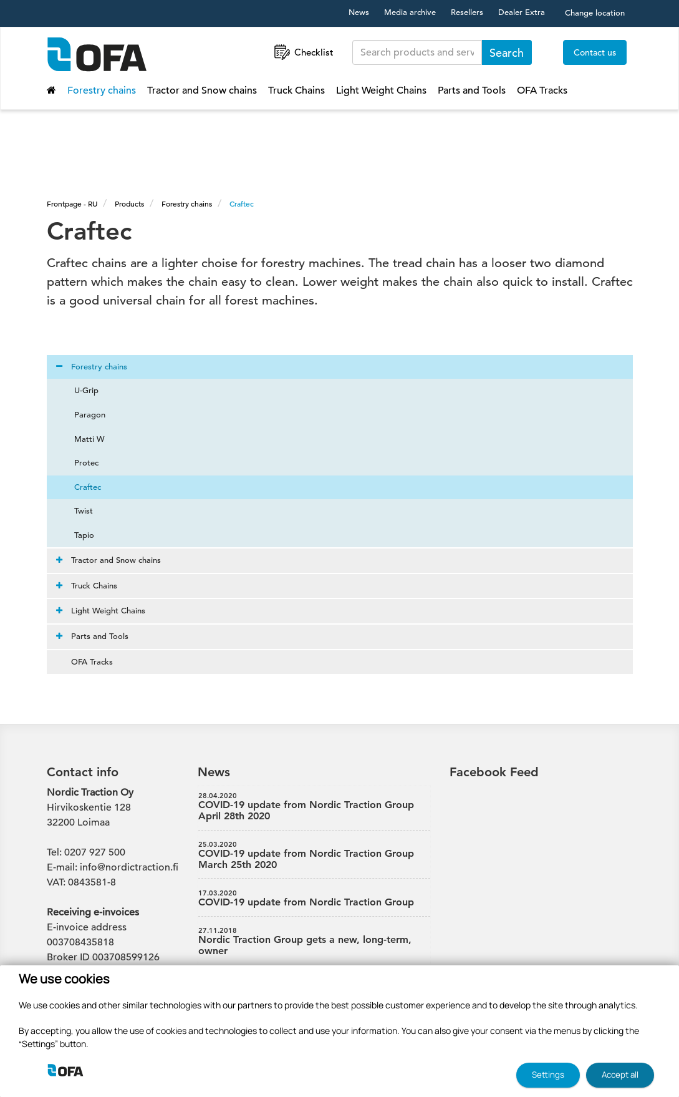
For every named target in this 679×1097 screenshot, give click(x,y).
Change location (595, 12)
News (359, 12)
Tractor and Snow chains (202, 90)
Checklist (303, 52)
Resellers (467, 12)
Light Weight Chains (381, 90)
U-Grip (79, 390)
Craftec (241, 203)
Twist (76, 510)
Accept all (620, 1074)
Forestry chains (101, 90)
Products (129, 203)
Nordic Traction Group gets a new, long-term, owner (314, 942)
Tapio (76, 535)
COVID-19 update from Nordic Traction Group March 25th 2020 (314, 855)
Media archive (410, 12)
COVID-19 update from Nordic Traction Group (314, 898)
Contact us (595, 52)
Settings (548, 1074)
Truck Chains (296, 90)
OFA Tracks (542, 90)
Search (506, 53)
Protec (79, 462)
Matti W (82, 439)
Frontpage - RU (72, 203)
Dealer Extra (521, 12)
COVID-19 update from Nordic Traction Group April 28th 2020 (314, 807)
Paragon (82, 414)
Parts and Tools (472, 90)
